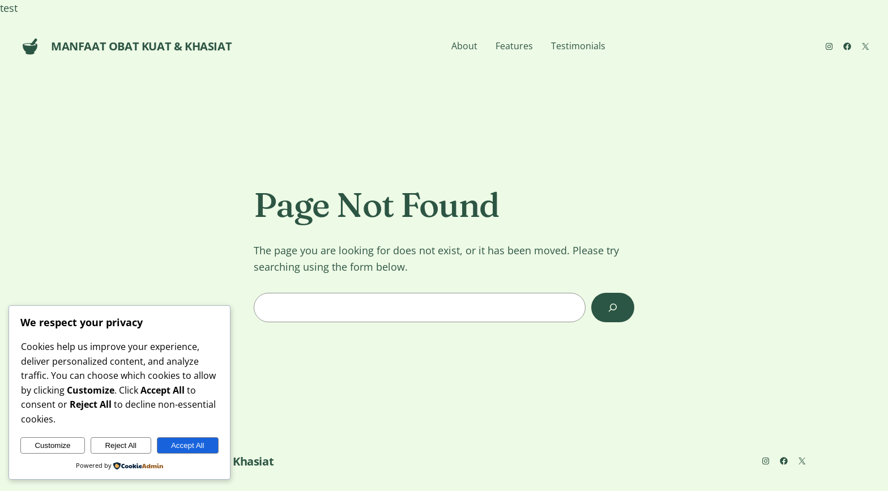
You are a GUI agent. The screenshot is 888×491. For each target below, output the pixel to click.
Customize (52, 445)
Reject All (120, 445)
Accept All (187, 445)
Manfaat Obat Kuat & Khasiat (141, 46)
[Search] (612, 307)
